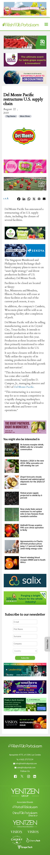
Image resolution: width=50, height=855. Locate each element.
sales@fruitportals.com (26, 767)
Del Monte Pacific (24, 387)
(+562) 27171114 (26, 759)
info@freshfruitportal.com (26, 763)
